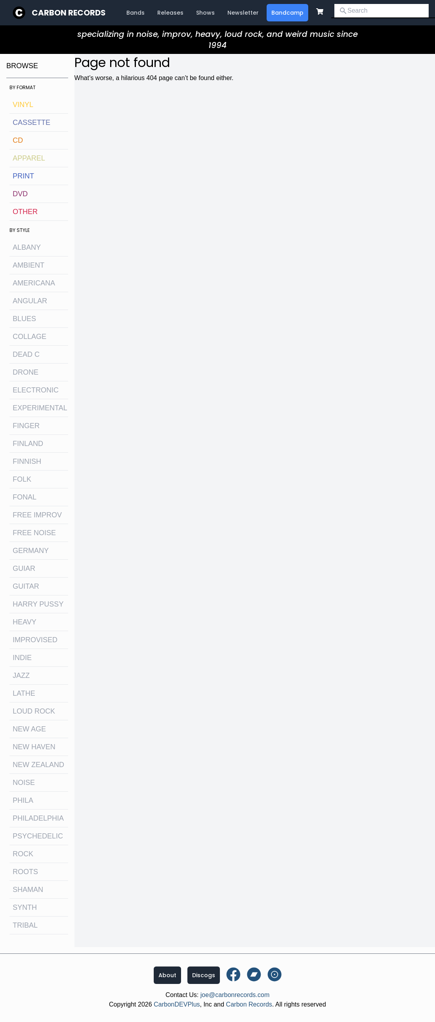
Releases (170, 13)
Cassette (31, 122)
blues (24, 319)
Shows (205, 13)
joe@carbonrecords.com (235, 994)
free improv (37, 515)
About (167, 975)
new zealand (38, 765)
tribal (25, 925)
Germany (31, 551)
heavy (24, 622)
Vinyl (23, 105)
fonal (24, 497)
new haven (34, 747)
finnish (27, 461)
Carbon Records (69, 12)
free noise (34, 533)
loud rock (34, 711)
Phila (23, 800)
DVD (20, 194)
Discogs (203, 975)
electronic (36, 390)
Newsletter (243, 13)
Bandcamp (287, 13)
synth (25, 907)
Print (23, 176)
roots (25, 872)
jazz (21, 675)
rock (23, 854)
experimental (40, 408)
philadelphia (38, 818)
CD (18, 140)
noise (24, 783)
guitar (26, 586)
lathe (24, 693)
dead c (26, 354)
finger (26, 426)
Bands (135, 13)
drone (25, 372)
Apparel (29, 158)
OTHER (25, 212)
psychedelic (38, 836)
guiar (24, 568)
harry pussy (38, 604)
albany (27, 247)
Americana (34, 283)
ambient (28, 265)
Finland (28, 444)
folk (22, 479)
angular (30, 301)
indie (22, 658)
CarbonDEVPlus (177, 1004)
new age (29, 729)
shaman (28, 890)
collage (29, 337)
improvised (35, 640)
